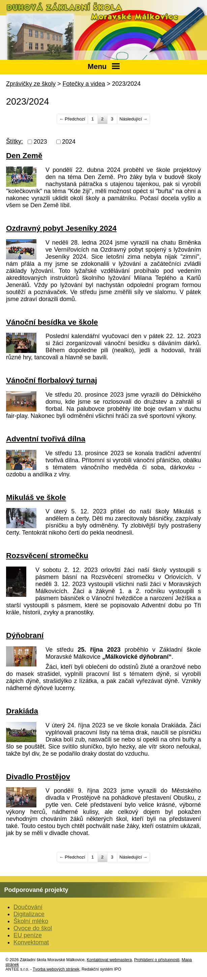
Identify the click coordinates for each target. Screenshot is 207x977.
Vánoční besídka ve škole (52, 322)
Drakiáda (22, 711)
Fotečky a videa (84, 83)
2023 (40, 141)
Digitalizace (29, 914)
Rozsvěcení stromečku (47, 555)
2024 (69, 141)
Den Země (24, 155)
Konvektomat (31, 942)
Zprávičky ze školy (31, 83)
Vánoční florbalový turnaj (51, 380)
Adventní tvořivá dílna (45, 439)
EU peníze (27, 935)
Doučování (27, 907)
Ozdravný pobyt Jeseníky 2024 (61, 228)
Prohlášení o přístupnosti (156, 959)
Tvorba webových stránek (56, 969)
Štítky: (14, 141)
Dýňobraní (24, 635)
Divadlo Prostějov (38, 776)
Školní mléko (30, 921)
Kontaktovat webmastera (109, 959)
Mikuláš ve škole (36, 497)
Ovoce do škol (32, 928)
